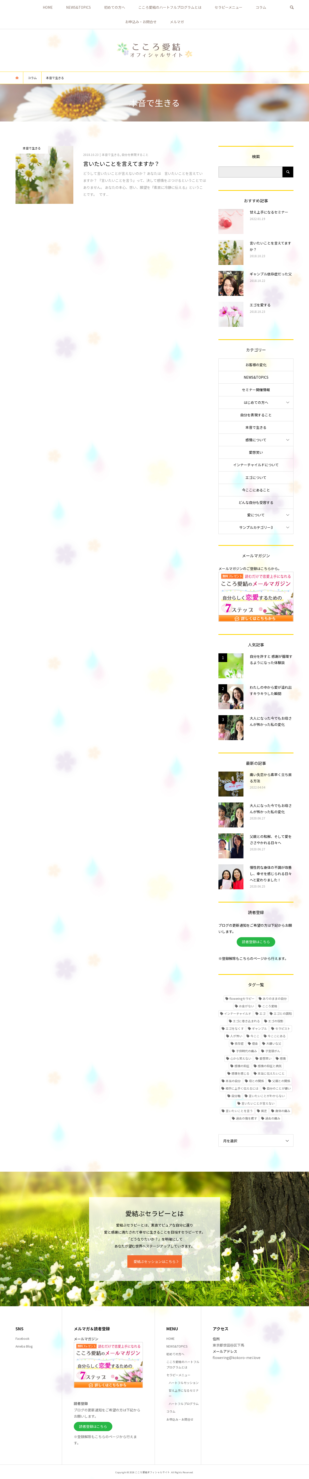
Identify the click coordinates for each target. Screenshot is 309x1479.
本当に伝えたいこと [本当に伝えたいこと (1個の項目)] (271, 1073)
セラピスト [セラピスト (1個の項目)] (282, 1028)
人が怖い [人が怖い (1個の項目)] (236, 1036)
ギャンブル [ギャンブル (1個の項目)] (259, 1028)
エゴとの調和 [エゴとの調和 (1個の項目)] (283, 1013)
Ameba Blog (24, 1346)
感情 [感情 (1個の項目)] (283, 1058)
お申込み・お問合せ (141, 21)
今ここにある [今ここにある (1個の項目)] (277, 1036)
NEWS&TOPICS (78, 7)
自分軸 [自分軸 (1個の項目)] (235, 1096)
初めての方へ (114, 7)
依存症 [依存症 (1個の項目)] (239, 1043)
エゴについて (255, 477)
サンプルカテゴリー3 (256, 527)
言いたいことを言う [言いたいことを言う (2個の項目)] (239, 1111)
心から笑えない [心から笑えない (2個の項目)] (240, 1058)
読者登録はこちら (256, 941)
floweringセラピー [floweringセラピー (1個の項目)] (241, 998)
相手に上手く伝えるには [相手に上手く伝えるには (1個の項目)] (241, 1088)
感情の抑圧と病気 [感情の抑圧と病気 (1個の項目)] (270, 1066)
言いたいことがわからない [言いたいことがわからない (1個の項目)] (267, 1096)
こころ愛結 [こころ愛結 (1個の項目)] (269, 1006)
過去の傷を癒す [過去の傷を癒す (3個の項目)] (246, 1118)
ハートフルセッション (184, 1382)
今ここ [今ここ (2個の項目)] (254, 1036)
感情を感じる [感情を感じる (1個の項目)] (240, 1073)
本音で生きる (255, 427)
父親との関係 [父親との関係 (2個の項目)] (281, 1081)
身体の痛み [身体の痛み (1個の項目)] (282, 1111)
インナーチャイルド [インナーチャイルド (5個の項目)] (237, 1013)
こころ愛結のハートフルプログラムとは (169, 7)
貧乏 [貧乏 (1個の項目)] (264, 1111)
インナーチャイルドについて (256, 464)
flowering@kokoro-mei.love (236, 1357)
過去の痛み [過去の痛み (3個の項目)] (272, 1118)
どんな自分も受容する (255, 502)
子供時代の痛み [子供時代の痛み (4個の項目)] (246, 1051)
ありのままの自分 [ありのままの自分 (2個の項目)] (275, 998)
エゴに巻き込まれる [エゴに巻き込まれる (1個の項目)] (246, 1021)
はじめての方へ (256, 402)
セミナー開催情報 (256, 389)
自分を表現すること (256, 414)
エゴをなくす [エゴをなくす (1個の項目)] (235, 1028)
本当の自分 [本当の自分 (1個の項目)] (233, 1081)
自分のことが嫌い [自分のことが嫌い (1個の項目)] (279, 1088)
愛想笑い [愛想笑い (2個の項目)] (265, 1058)
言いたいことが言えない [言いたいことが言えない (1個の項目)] (257, 1103)
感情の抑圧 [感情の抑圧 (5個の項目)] (241, 1066)
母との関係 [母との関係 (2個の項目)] (256, 1081)
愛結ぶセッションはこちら (155, 1261)
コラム (261, 7)
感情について (255, 439)
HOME (48, 7)
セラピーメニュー (228, 7)
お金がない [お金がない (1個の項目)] (246, 1006)
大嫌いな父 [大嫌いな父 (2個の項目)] (273, 1043)
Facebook (22, 1338)
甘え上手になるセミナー (184, 1393)
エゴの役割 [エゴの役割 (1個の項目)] (275, 1021)
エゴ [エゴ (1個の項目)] (262, 1013)
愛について (256, 514)
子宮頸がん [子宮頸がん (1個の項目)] (272, 1051)
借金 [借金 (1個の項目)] (255, 1043)
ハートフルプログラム (184, 1403)
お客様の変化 (255, 364)
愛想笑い (256, 452)
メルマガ (177, 21)
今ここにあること (256, 489)
